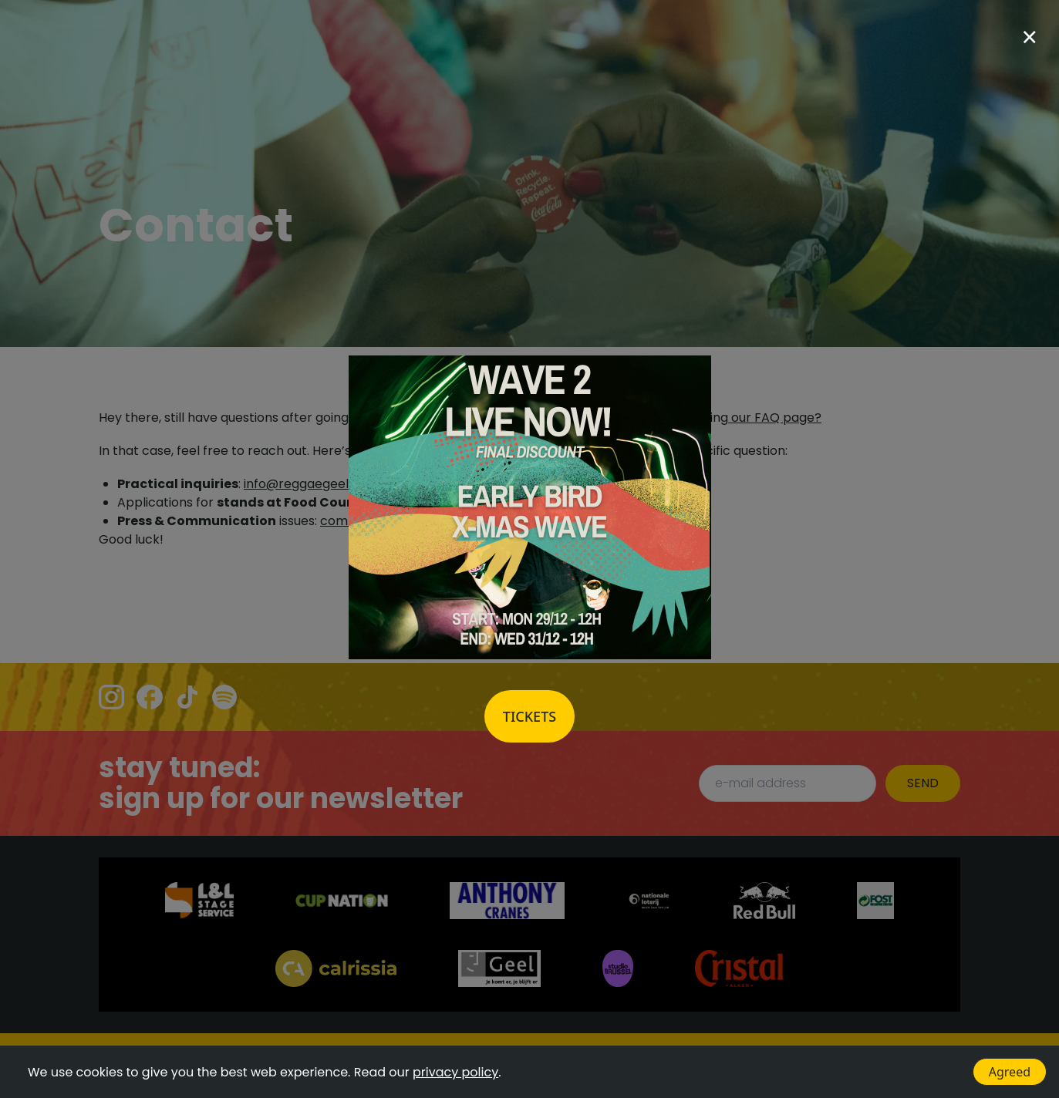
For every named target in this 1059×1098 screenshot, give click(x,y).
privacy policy (455, 1072)
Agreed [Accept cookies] (1009, 1071)
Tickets (529, 716)
